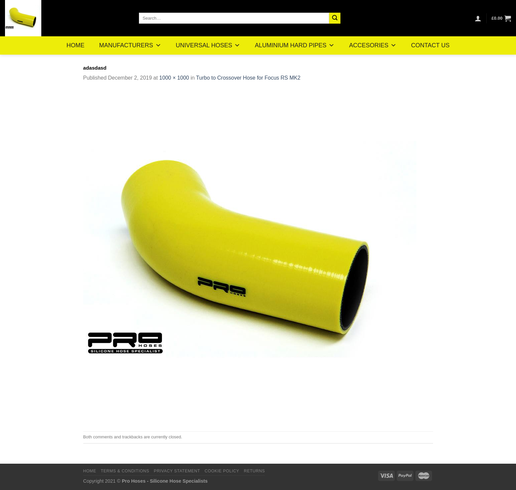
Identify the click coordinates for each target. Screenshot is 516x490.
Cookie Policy (222, 471)
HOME (76, 45)
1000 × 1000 (174, 78)
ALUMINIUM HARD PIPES (294, 45)
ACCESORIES (372, 45)
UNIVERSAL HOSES (208, 45)
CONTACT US (430, 45)
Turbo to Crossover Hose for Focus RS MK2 (248, 78)
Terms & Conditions (125, 471)
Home (89, 471)
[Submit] (334, 18)
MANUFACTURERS (130, 45)
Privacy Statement (177, 471)
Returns (254, 471)
